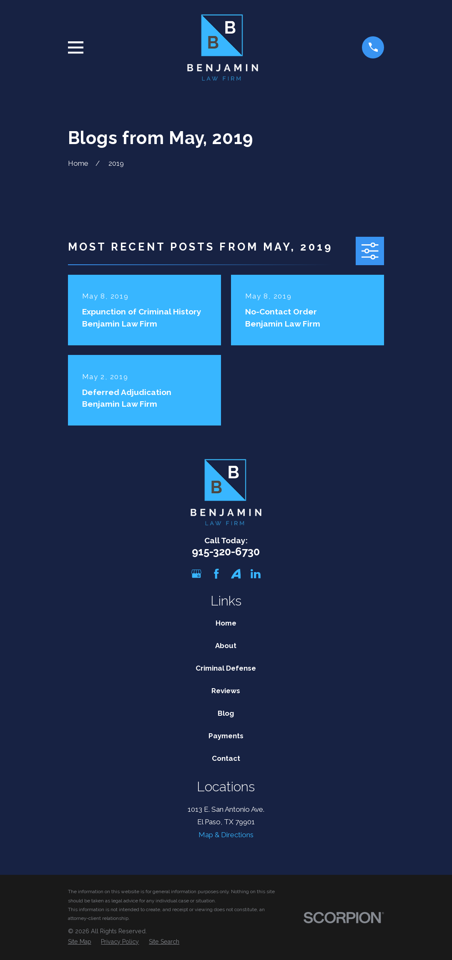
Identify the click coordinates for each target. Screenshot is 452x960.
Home (226, 623)
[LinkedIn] (256, 574)
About (225, 645)
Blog (226, 713)
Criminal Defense (226, 668)
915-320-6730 (226, 551)
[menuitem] (79, 942)
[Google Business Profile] (196, 574)
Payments (226, 736)
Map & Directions (226, 835)
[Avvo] (236, 574)
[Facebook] (216, 574)
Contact (226, 758)
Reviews (225, 690)
